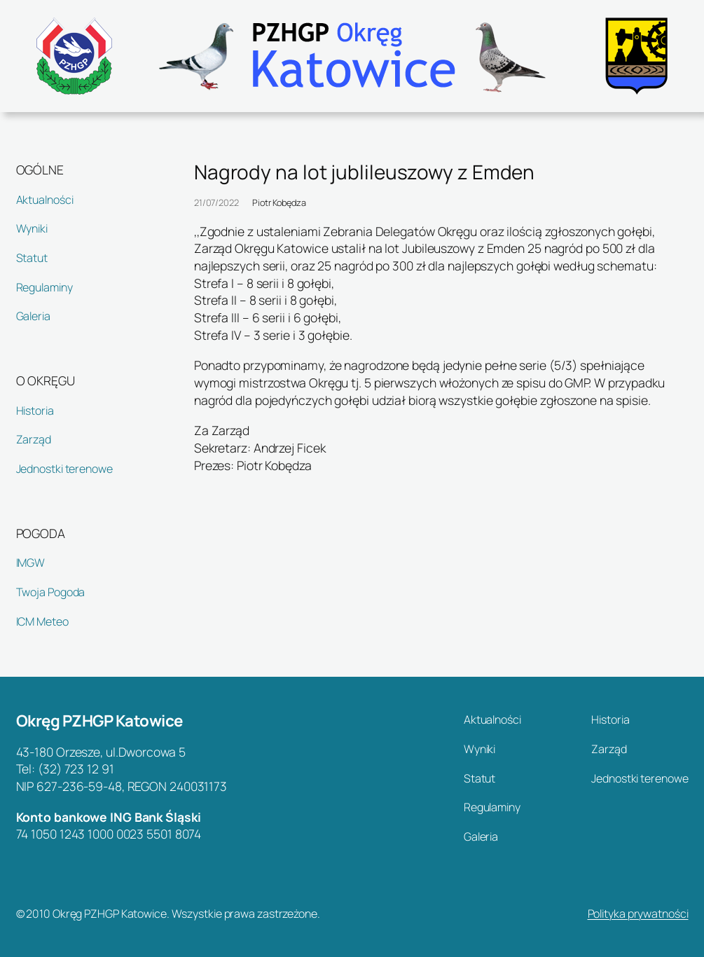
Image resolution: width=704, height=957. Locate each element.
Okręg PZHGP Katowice (99, 720)
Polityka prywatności (638, 913)
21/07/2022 (216, 202)
